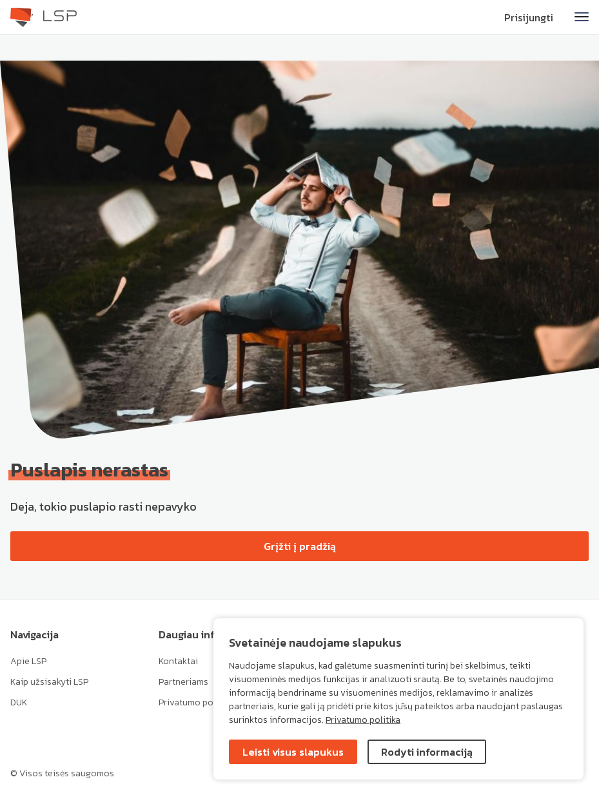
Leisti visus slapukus (293, 752)
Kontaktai (178, 661)
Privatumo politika (363, 720)
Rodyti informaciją (427, 752)
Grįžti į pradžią (300, 546)
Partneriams (183, 682)
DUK (18, 702)
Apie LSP (28, 661)
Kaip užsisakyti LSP (49, 682)
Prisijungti (528, 17)
